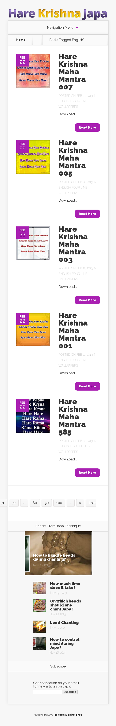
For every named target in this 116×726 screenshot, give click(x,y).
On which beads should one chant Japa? (65, 605)
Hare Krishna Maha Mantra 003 (73, 244)
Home (21, 39)
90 (47, 503)
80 (35, 503)
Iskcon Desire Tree (69, 714)
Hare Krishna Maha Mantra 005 (73, 157)
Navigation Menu (60, 27)
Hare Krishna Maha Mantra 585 (73, 416)
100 (59, 503)
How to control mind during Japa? (64, 643)
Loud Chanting (64, 622)
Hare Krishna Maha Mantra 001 (73, 330)
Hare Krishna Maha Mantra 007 (73, 71)
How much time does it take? (65, 585)
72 (14, 503)
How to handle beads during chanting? (54, 557)
